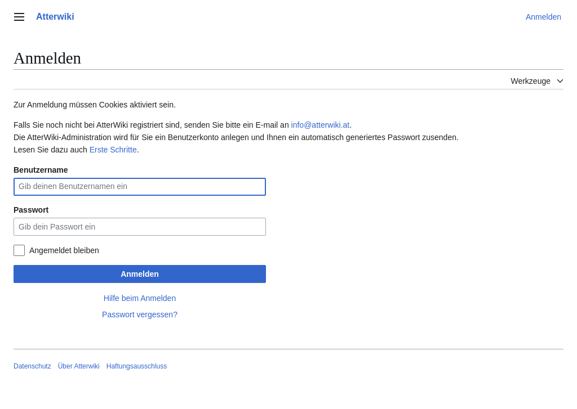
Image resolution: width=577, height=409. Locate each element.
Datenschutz (32, 366)
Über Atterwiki (79, 366)
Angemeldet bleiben (64, 250)
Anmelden (140, 273)
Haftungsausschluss (136, 366)
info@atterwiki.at (320, 124)
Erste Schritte (113, 149)
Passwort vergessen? (139, 314)
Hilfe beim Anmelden (140, 298)
